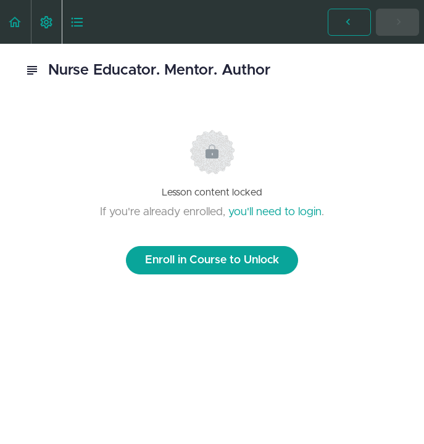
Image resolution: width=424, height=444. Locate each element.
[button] (15, 22)
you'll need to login (275, 212)
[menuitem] (46, 22)
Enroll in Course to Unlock (212, 260)
